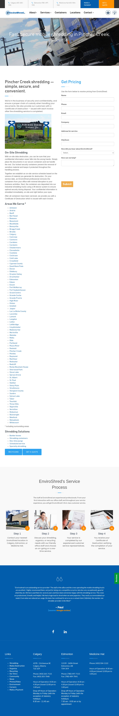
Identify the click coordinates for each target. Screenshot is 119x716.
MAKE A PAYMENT (87, 4)
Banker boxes (15, 436)
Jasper (12, 309)
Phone (64, 104)
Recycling (13, 452)
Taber (12, 399)
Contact (89, 12)
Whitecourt (14, 423)
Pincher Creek (15, 351)
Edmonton (14, 279)
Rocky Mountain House (19, 367)
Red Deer (13, 359)
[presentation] (79, 172)
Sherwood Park (16, 370)
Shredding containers (19, 438)
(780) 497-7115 (73, 674)
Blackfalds (14, 224)
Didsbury (13, 271)
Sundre (13, 393)
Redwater (14, 362)
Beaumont (14, 221)
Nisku (12, 338)
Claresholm (14, 250)
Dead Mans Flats (16, 266)
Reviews (117, 578)
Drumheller (14, 277)
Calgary (13, 234)
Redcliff (13, 364)
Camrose (13, 237)
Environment (15, 684)
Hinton (12, 303)
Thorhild (13, 401)
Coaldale (13, 253)
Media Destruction (17, 666)
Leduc (12, 322)
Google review (63, 610)
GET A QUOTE (104, 4)
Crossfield (14, 261)
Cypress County (16, 264)
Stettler (13, 383)
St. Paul (13, 380)
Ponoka (13, 354)
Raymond (13, 356)
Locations (75, 12)
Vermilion (14, 409)
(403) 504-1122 (102, 663)
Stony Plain (14, 385)
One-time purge (16, 441)
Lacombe (13, 314)
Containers (60, 12)
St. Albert (13, 377)
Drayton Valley (16, 274)
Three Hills (14, 404)
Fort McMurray (16, 287)
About (33, 12)
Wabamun (14, 412)
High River (14, 301)
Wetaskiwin (14, 420)
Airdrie (12, 210)
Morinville (14, 332)
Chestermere (15, 248)
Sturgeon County (16, 391)
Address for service (69, 131)
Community (14, 676)
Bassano (13, 218)
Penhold (13, 348)
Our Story (13, 674)
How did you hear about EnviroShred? (76, 149)
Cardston (13, 242)
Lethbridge (14, 324)
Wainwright (14, 415)
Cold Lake (14, 258)
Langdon (13, 319)
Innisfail (13, 306)
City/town (65, 140)
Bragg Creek (15, 229)
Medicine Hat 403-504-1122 (66, 4)
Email (63, 113)
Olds (11, 340)
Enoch (12, 285)
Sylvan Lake (15, 396)
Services (45, 12)
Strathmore (14, 388)
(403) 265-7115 (45, 674)
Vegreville (14, 407)
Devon (12, 269)
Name (63, 95)
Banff (12, 213)
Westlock (13, 417)
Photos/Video (15, 682)
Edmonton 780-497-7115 (40, 4)
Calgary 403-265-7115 (15, 4)
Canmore (13, 240)
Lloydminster (15, 327)
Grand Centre (15, 293)
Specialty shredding (18, 446)
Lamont (13, 317)
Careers (13, 687)
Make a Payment (16, 690)
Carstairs (13, 245)
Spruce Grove (15, 375)
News (12, 679)
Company (65, 122)
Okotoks (13, 335)
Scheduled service (17, 444)
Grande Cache (15, 295)
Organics (13, 668)
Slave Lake (14, 372)
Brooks (12, 232)
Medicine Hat (15, 330)
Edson (12, 282)
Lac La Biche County (18, 311)
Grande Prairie (16, 298)
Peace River (14, 346)
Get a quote (32, 452)
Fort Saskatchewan (18, 290)
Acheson (13, 208)
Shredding (14, 663)
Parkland (13, 343)
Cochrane (14, 256)
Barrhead (14, 216)
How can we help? (68, 158)
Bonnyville (14, 226)
